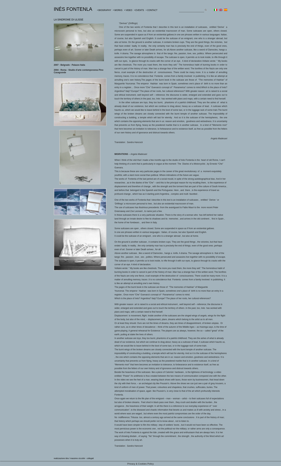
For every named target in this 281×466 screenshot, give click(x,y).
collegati (90, 458)
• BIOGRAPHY (104, 10)
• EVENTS (139, 10)
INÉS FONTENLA (73, 9)
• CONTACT (152, 10)
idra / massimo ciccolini (75, 458)
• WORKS (117, 10)
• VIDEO (128, 10)
